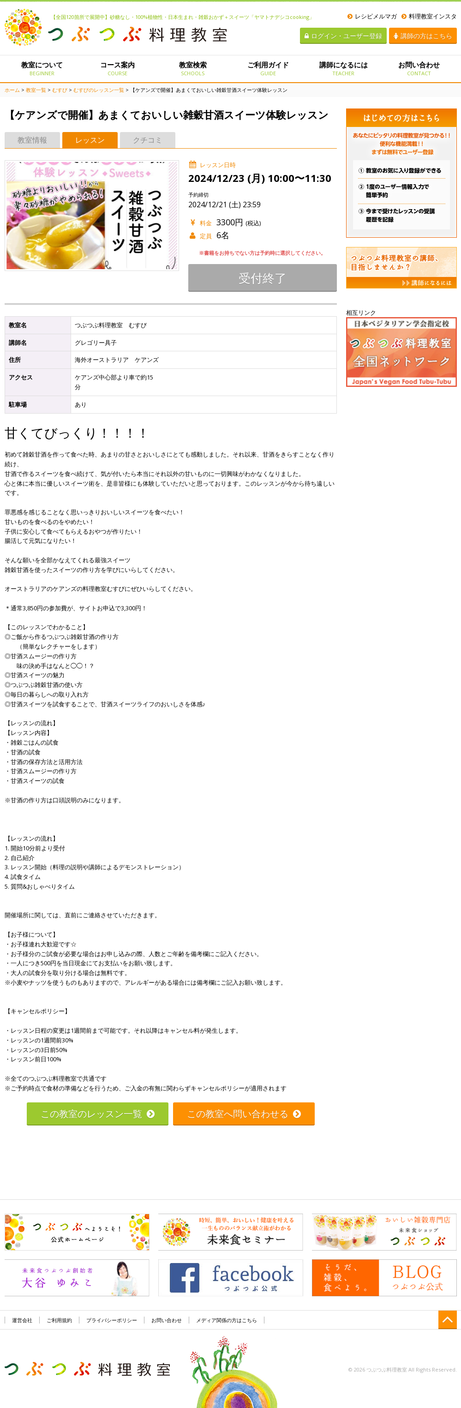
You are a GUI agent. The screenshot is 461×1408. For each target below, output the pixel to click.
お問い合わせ (418, 68)
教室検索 (192, 68)
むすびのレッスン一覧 (98, 89)
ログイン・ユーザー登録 (343, 35)
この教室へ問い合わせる (244, 1113)
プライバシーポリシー (111, 1320)
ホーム (12, 89)
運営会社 (22, 1320)
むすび (59, 89)
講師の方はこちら (423, 35)
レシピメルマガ (372, 16)
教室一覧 (36, 89)
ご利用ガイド (267, 68)
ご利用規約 (59, 1320)
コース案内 (117, 68)
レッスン (90, 140)
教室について (42, 68)
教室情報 (32, 140)
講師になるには (343, 68)
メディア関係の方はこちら (226, 1320)
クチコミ (147, 140)
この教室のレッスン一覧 (98, 1113)
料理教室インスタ (429, 16)
